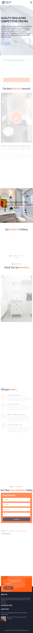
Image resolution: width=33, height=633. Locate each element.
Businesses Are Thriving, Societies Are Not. (17, 617)
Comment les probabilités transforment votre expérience (14, 613)
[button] (10, 255)
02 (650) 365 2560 (6, 605)
